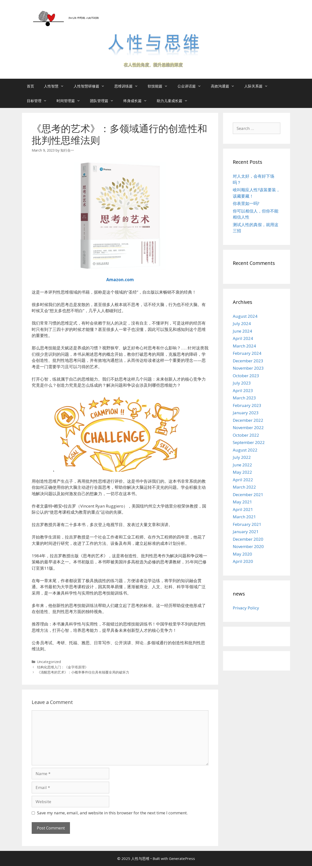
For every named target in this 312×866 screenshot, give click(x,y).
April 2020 (243, 561)
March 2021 (244, 517)
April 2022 (243, 479)
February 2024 (247, 353)
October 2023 (246, 375)
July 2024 (242, 323)
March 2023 (244, 398)
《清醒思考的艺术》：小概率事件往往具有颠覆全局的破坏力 (83, 672)
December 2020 (248, 539)
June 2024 (242, 331)
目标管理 (39, 100)
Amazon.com (120, 279)
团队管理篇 (104, 100)
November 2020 (248, 546)
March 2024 (244, 346)
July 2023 (242, 383)
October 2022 (246, 435)
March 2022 (244, 487)
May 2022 (242, 472)
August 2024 (245, 316)
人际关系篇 (258, 86)
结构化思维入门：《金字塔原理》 (62, 667)
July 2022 (242, 457)
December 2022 (248, 420)
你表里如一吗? (246, 203)
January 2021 (246, 531)
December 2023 (248, 361)
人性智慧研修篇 (91, 86)
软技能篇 (160, 86)
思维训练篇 (128, 86)
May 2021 (242, 502)
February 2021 (247, 524)
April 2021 (243, 509)
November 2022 (248, 427)
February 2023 (247, 405)
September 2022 (249, 442)
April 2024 (243, 338)
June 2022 (242, 465)
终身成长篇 (137, 100)
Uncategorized (49, 661)
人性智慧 (56, 86)
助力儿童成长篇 (175, 100)
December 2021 (248, 494)
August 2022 (245, 450)
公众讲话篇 (191, 86)
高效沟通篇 (225, 86)
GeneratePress (182, 858)
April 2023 (243, 390)
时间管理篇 (71, 100)
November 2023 (248, 368)
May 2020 (242, 554)
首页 (30, 86)
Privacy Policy (246, 608)
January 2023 (246, 412)
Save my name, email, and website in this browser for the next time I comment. (112, 813)
